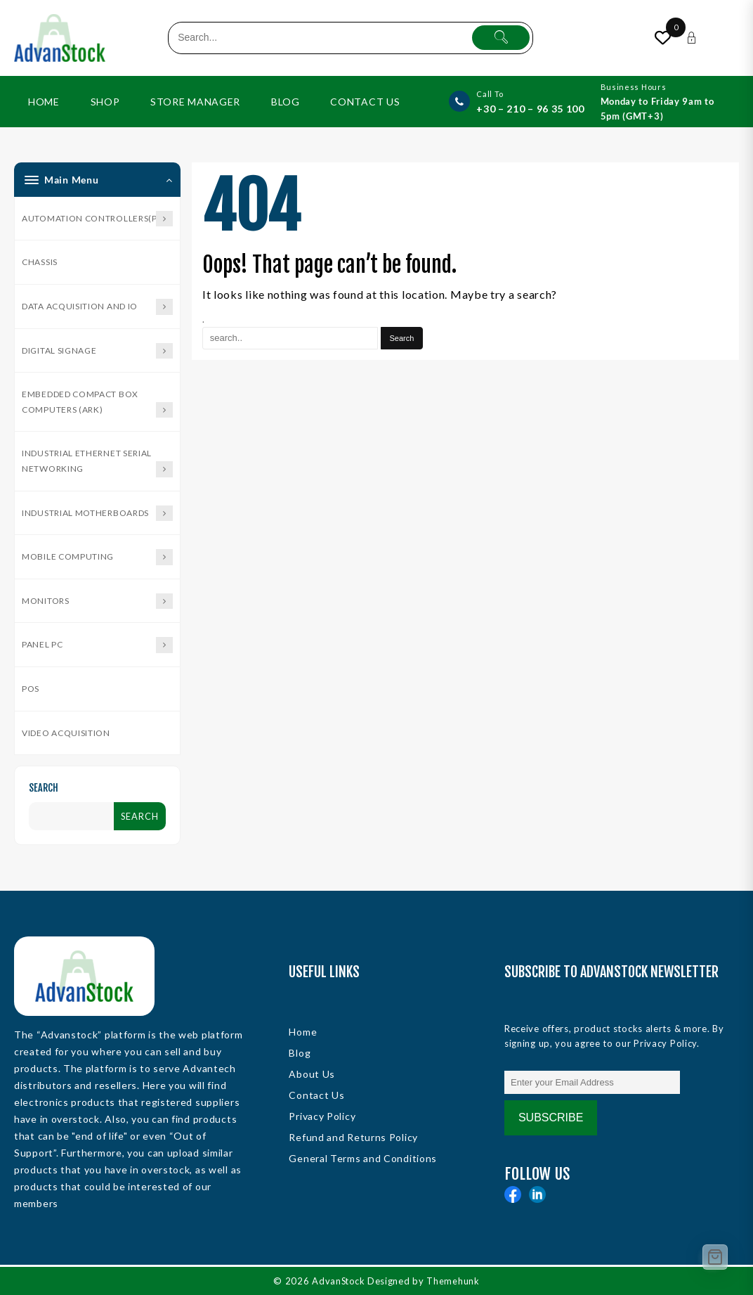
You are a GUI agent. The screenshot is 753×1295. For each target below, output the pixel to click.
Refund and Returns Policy (353, 1137)
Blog (299, 1053)
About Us (312, 1074)
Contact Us (316, 1095)
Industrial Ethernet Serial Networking (97, 462)
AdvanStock (338, 1281)
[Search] (402, 338)
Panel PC (97, 645)
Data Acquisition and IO (97, 307)
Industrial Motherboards (97, 513)
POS (30, 688)
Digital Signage (97, 351)
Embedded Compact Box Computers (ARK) (97, 403)
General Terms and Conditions (363, 1158)
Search (43, 788)
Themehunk (454, 1281)
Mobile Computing (97, 557)
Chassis (40, 262)
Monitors (97, 601)
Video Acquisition (66, 733)
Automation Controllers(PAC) (97, 219)
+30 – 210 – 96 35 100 (530, 109)
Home (303, 1032)
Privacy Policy (322, 1116)
